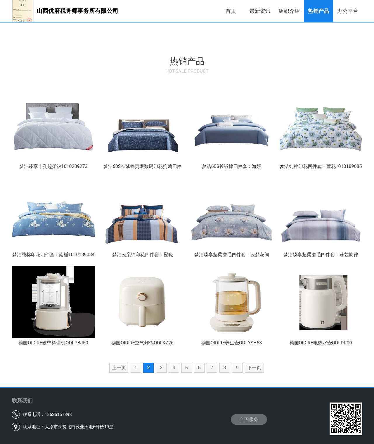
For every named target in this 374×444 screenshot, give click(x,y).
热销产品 (318, 11)
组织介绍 (289, 11)
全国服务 (249, 419)
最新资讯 (260, 11)
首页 (231, 11)
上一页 (119, 367)
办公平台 (347, 11)
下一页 (254, 367)
